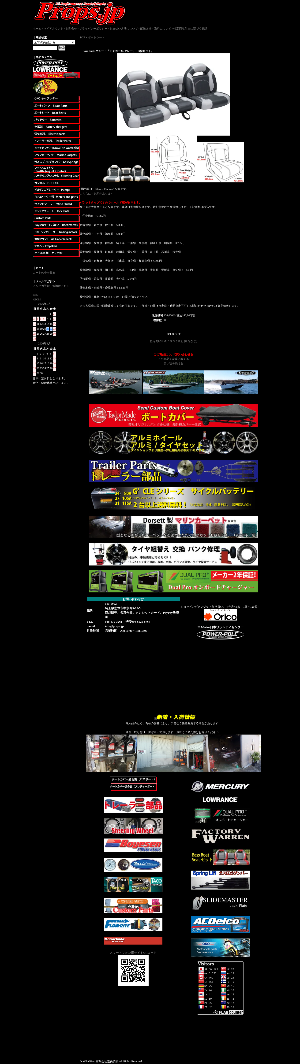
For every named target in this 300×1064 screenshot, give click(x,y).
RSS (35, 294)
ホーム (37, 28)
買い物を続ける (173, 363)
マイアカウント (53, 28)
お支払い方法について (124, 28)
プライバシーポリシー (93, 28)
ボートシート (96, 37)
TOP (82, 37)
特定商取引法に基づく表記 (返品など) (173, 341)
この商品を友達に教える (173, 359)
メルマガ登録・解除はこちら (51, 286)
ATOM (37, 299)
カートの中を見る (44, 272)
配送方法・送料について (155, 28)
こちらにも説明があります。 (98, 193)
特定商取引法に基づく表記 (190, 28)
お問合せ (71, 28)
